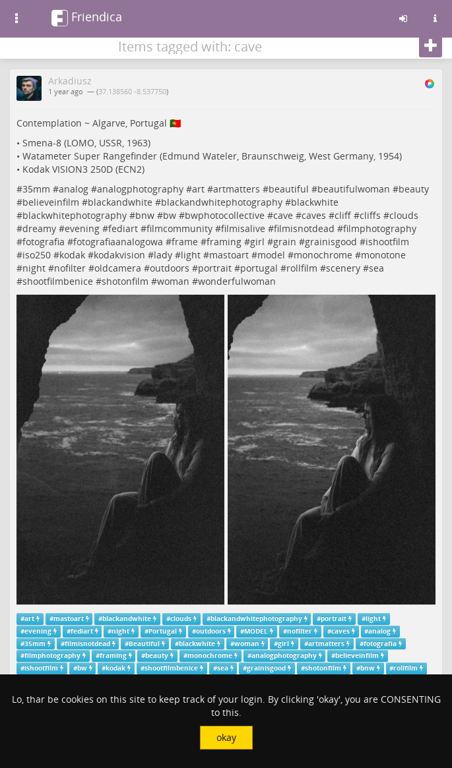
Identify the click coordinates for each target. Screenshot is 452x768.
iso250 (36, 255)
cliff (343, 215)
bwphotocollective (225, 215)
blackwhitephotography (74, 215)
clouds (403, 215)
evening (82, 228)
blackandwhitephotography (221, 202)
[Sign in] (403, 18)
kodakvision (119, 255)
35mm (36, 189)
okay (226, 737)
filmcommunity (179, 228)
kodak (72, 255)
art (198, 189)
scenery (343, 268)
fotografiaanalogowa (118, 241)
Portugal (162, 631)
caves (314, 215)
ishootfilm (387, 241)
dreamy (39, 228)
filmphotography (379, 228)
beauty (414, 189)
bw (169, 215)
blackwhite (315, 202)
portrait (215, 268)
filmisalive (243, 228)
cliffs (370, 215)
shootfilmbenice (57, 281)
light (191, 255)
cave (283, 215)
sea (376, 268)
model (271, 255)
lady (163, 255)
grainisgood (331, 241)
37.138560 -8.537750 (132, 91)
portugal (259, 268)
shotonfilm (125, 281)
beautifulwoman (353, 189)
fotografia (43, 241)
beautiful (289, 189)
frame (185, 241)
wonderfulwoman (237, 281)
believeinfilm (50, 202)
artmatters (236, 189)
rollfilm (301, 268)
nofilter (70, 268)
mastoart (229, 255)
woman (173, 281)
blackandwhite (120, 202)
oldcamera (117, 268)
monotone (383, 255)
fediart (123, 228)
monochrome (323, 255)
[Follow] (430, 46)
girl (257, 241)
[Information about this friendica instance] (435, 18)
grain (284, 241)
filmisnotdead (304, 228)
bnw (144, 215)
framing (224, 241)
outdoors (169, 268)
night (34, 268)
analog (73, 189)
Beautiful (144, 643)
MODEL (256, 631)
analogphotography (140, 189)
